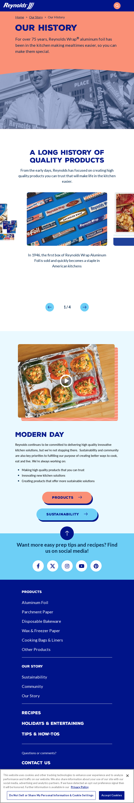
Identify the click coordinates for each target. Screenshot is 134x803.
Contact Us (36, 762)
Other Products (36, 649)
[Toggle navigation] (128, 5)
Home (19, 17)
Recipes (31, 712)
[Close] (127, 775)
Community (32, 686)
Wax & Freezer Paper (41, 630)
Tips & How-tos (41, 734)
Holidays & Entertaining (53, 723)
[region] (67, 786)
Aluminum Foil (35, 602)
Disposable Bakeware (41, 621)
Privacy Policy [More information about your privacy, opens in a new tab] (80, 787)
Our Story (36, 17)
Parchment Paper (37, 611)
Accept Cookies (111, 795)
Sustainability (34, 676)
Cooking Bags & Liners (42, 639)
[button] (117, 5)
